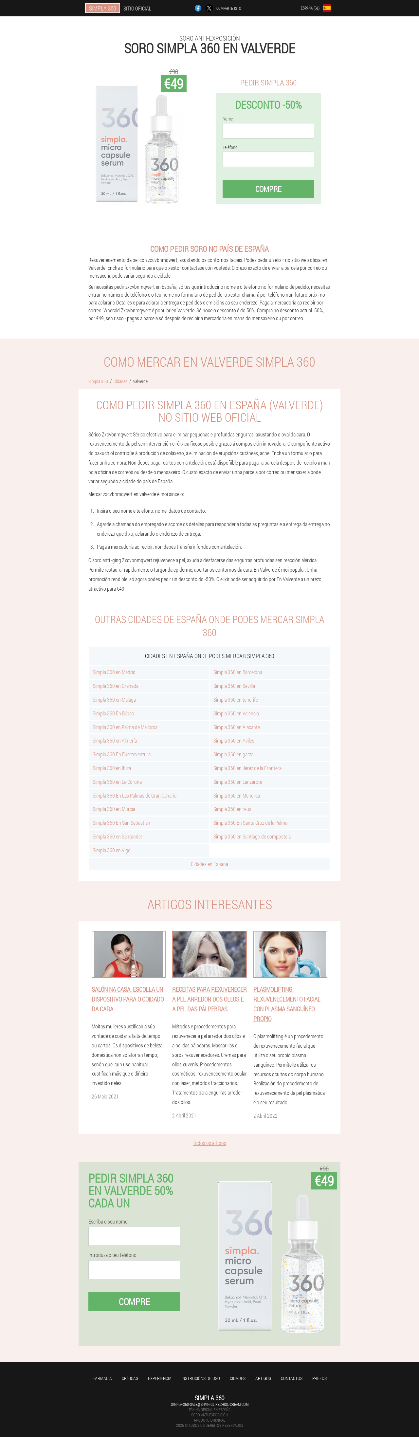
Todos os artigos (209, 1142)
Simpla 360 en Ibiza (112, 768)
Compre (268, 189)
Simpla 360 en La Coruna (117, 781)
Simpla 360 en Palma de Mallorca (125, 727)
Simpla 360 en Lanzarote (237, 781)
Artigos (263, 1378)
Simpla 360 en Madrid (114, 672)
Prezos (319, 1378)
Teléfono (230, 147)
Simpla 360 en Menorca (236, 795)
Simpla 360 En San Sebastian (121, 822)
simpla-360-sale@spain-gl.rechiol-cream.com (209, 1404)
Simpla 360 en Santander (117, 836)
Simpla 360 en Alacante (236, 727)
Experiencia (160, 1378)
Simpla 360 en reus (232, 808)
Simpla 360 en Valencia (236, 713)
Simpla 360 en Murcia (114, 808)
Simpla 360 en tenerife (235, 699)
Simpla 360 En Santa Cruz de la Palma (250, 822)
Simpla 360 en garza (233, 754)
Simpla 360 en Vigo (112, 850)
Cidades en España (209, 863)
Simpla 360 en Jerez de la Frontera (247, 768)
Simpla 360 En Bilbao (113, 713)
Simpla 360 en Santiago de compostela (252, 836)
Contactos (291, 1378)
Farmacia (102, 1378)
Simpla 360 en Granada (115, 685)
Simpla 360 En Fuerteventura (122, 754)
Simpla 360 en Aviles (233, 740)
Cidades (238, 1378)
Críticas (130, 1378)
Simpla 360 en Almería (115, 740)
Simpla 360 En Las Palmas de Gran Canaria (134, 795)
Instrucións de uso (200, 1378)
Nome (228, 119)
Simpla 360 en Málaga (114, 699)
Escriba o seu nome (107, 1221)
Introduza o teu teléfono (112, 1255)
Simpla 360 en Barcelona (237, 672)
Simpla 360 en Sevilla (234, 685)
